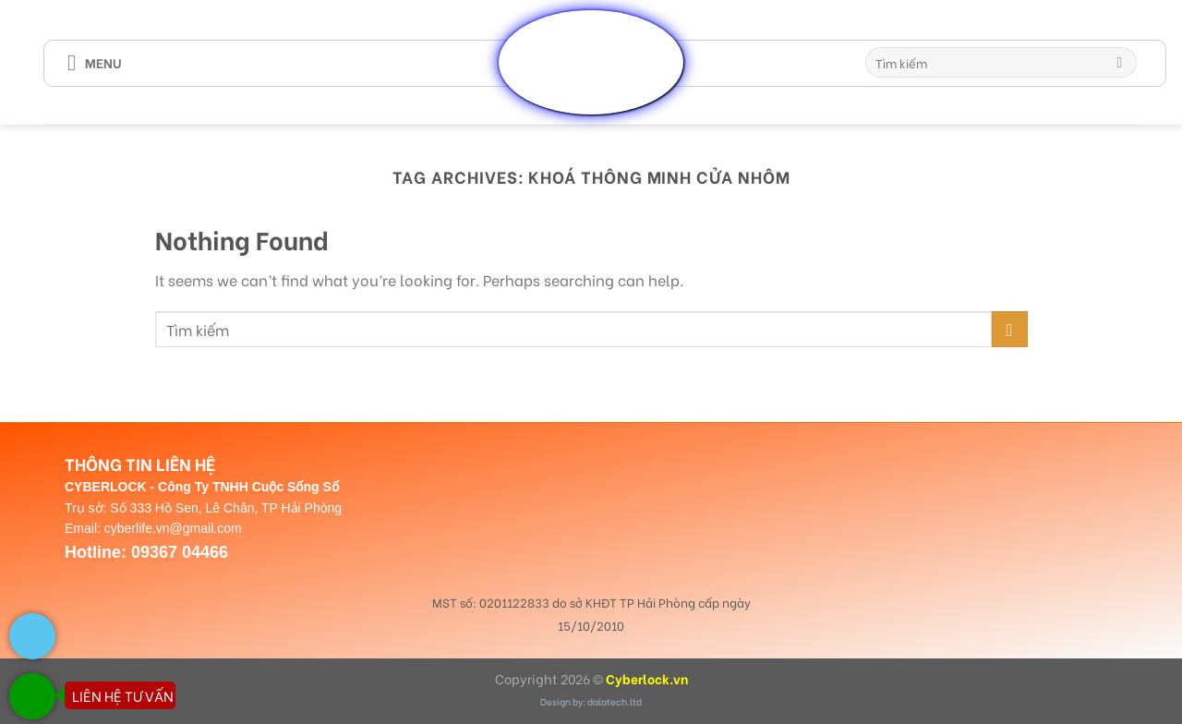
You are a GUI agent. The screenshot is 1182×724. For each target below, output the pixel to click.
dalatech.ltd (614, 701)
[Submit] (1119, 62)
